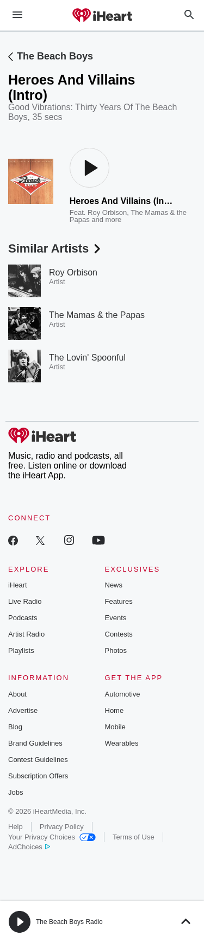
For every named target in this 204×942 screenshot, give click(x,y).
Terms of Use (133, 837)
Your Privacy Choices (52, 837)
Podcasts (22, 618)
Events (116, 618)
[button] (19, 922)
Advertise (23, 710)
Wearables (122, 743)
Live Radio (24, 601)
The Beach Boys (55, 56)
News (114, 585)
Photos (116, 650)
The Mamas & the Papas (97, 315)
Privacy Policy (62, 827)
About (17, 694)
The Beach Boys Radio (69, 922)
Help (15, 827)
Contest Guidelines (38, 759)
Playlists (21, 650)
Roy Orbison (107, 212)
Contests (119, 634)
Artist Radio (26, 634)
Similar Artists (55, 248)
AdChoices (29, 847)
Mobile (115, 727)
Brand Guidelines (35, 743)
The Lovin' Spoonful (87, 357)
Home (114, 710)
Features (119, 601)
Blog (15, 727)
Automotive (122, 694)
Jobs (15, 792)
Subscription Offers (38, 776)
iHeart (17, 585)
